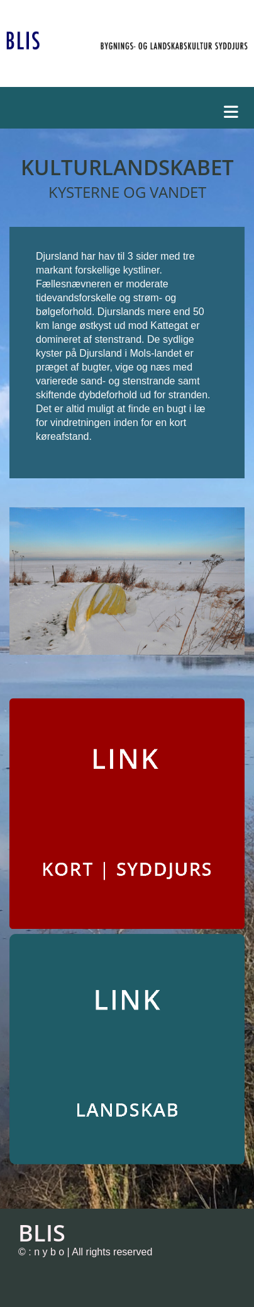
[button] (130, 108)
